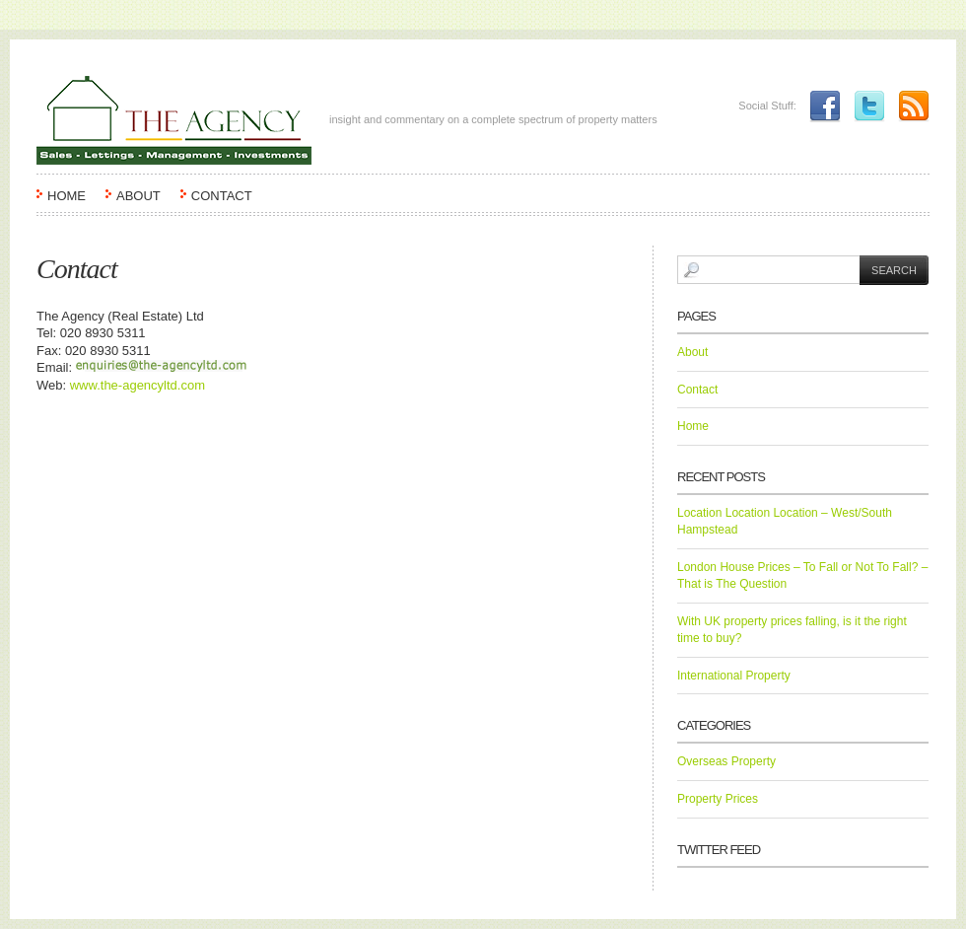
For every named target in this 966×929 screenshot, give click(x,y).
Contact (221, 195)
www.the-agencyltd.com (137, 385)
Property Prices (717, 799)
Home (66, 195)
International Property (734, 675)
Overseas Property (726, 761)
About (138, 195)
